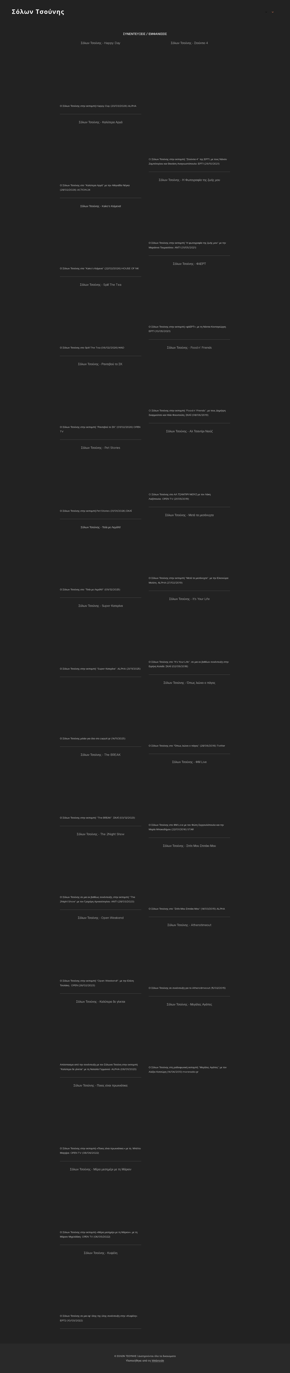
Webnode (158, 1360)
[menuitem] (254, 12)
